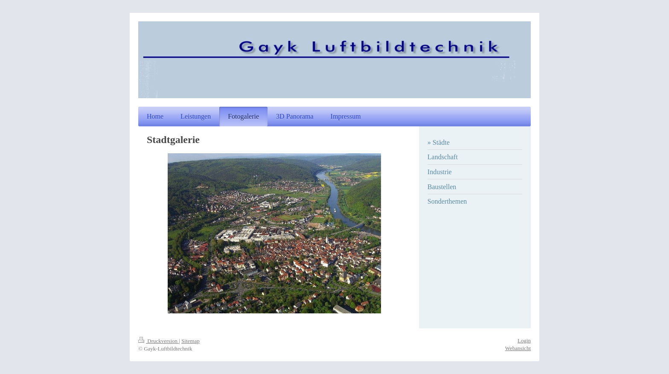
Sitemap (190, 341)
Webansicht (518, 348)
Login (524, 340)
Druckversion (158, 341)
